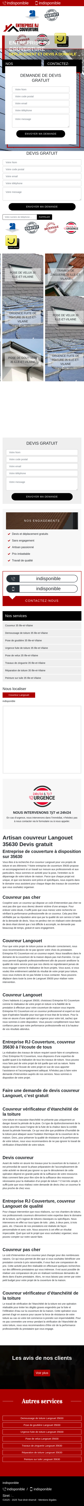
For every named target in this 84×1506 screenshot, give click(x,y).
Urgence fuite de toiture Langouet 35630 (42, 1432)
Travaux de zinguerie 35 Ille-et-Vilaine (25, 663)
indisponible (16, 3)
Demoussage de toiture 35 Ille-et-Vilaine (26, 633)
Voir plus (42, 1373)
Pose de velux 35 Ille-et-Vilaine (21, 655)
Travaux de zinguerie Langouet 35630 (42, 1445)
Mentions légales (47, 1500)
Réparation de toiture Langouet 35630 (42, 1452)
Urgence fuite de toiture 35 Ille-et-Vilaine (26, 648)
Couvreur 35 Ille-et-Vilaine (19, 625)
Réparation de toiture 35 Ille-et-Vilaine (25, 670)
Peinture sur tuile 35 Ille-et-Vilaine (23, 678)
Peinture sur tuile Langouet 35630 (42, 1459)
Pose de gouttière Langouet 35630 (42, 1425)
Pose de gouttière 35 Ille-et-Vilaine (23, 640)
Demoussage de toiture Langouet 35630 (42, 1418)
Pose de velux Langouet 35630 (41, 1438)
